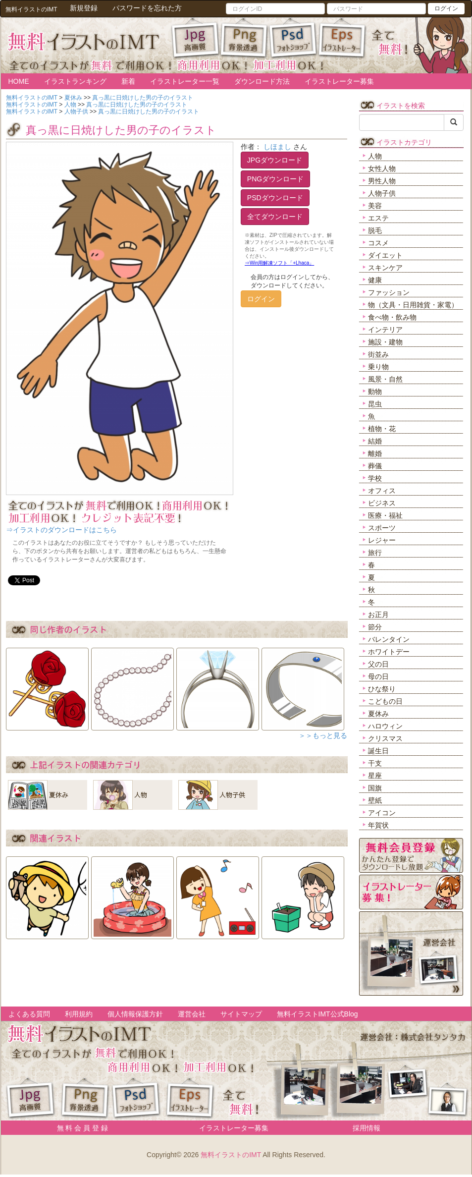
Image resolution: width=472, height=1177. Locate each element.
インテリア (385, 330)
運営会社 (192, 1014)
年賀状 (378, 825)
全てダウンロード (275, 217)
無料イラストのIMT (231, 1155)
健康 (375, 280)
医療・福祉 (385, 515)
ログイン (446, 8)
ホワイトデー (389, 652)
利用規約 (79, 1014)
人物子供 (382, 193)
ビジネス (382, 503)
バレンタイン (389, 639)
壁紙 (375, 800)
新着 (128, 81)
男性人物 (382, 181)
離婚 (375, 453)
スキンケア (385, 268)
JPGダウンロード (274, 160)
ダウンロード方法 (262, 81)
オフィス (382, 491)
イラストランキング (75, 81)
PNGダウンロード (275, 179)
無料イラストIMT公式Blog (317, 1014)
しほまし (277, 147)
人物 (375, 156)
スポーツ (382, 528)
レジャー (382, 540)
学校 (375, 478)
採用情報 (366, 1128)
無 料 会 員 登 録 (79, 1128)
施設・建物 (385, 342)
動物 (375, 391)
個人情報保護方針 (135, 1014)
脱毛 (375, 230)
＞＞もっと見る (323, 735)
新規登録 (84, 8)
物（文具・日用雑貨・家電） (413, 305)
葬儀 (375, 466)
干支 (375, 763)
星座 (375, 776)
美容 (375, 206)
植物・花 (382, 429)
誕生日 (378, 751)
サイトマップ (241, 1014)
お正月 (378, 614)
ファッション (389, 292)
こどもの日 (385, 701)
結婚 (375, 441)
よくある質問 (29, 1014)
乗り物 (378, 367)
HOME (18, 81)
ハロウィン (385, 726)
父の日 (378, 664)
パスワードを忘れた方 (147, 8)
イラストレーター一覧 (184, 81)
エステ (378, 218)
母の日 (378, 676)
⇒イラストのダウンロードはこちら (61, 530)
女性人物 (382, 168)
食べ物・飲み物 (392, 317)
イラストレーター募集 (339, 81)
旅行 (375, 553)
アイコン (382, 813)
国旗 (375, 788)
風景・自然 (385, 379)
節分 (375, 627)
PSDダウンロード (275, 198)
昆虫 (375, 404)
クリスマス (385, 738)
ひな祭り (382, 689)
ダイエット (385, 255)
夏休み (378, 714)
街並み (378, 354)
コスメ (378, 243)
